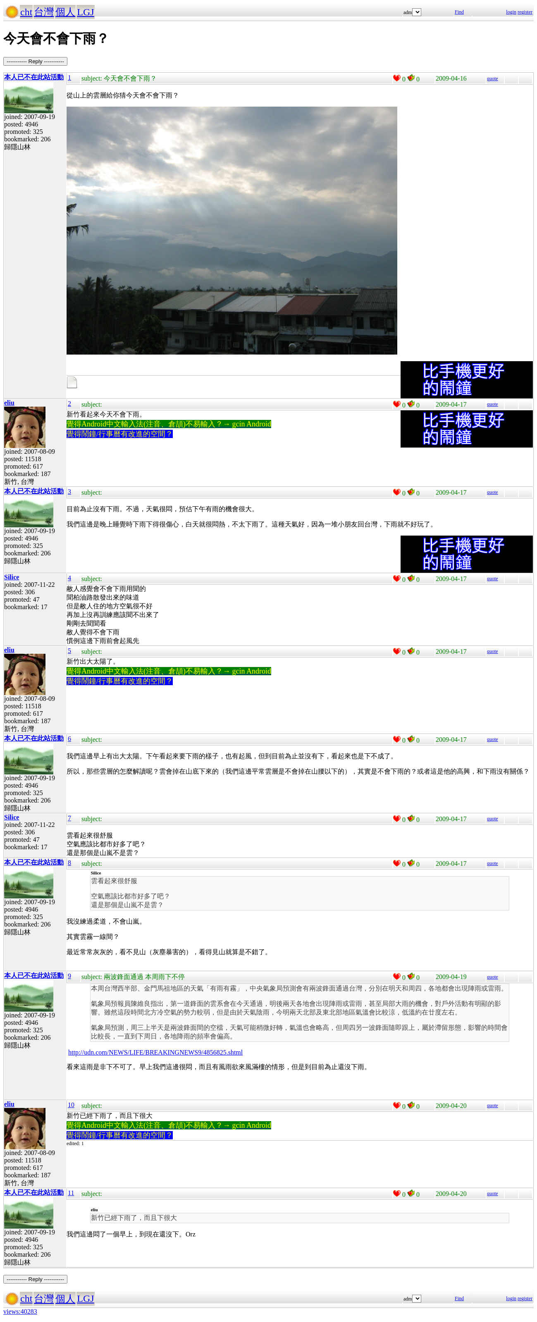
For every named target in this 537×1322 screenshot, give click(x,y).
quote (492, 78)
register (525, 12)
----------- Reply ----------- (35, 61)
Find (459, 12)
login (511, 12)
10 (71, 1104)
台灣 (44, 12)
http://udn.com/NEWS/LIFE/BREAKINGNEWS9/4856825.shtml (155, 1052)
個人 (65, 12)
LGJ (85, 12)
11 (71, 1192)
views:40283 (20, 1311)
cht (26, 12)
